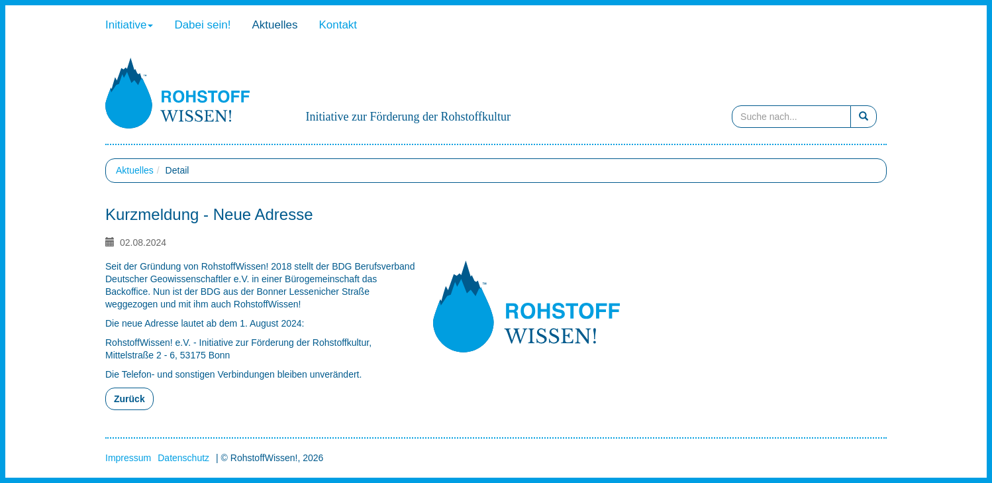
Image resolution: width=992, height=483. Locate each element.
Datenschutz (183, 458)
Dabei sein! (202, 25)
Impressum (128, 458)
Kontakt (338, 25)
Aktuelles (274, 25)
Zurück (129, 399)
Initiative (129, 25)
